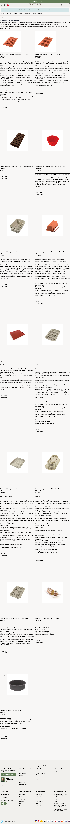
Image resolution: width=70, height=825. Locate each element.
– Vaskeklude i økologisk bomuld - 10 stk (60, 806)
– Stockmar (39, 799)
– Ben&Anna (39, 801)
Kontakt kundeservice (8, 774)
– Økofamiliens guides (41, 771)
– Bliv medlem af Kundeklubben (40, 774)
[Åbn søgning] (4, 5)
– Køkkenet (21, 803)
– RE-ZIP (38, 779)
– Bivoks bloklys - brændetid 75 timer (61, 798)
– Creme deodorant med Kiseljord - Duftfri (60, 795)
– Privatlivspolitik (22, 773)
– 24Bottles (39, 808)
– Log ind (56, 771)
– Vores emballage (41, 777)
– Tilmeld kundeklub (59, 768)
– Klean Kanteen (40, 796)
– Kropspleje (21, 801)
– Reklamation (22, 780)
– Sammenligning (22, 784)
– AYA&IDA (39, 794)
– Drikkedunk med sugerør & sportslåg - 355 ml (61, 809)
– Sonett (38, 803)
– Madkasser (21, 796)
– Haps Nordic (39, 805)
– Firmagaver (21, 782)
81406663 (9, 781)
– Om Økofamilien (41, 768)
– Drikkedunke (21, 794)
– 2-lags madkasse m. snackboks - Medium (59, 802)
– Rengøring (21, 805)
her (55, 423)
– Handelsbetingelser (23, 771)
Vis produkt (4, 109)
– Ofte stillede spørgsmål (24, 768)
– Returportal (21, 778)
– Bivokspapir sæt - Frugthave (61, 813)
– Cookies (20, 775)
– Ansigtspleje (21, 799)
